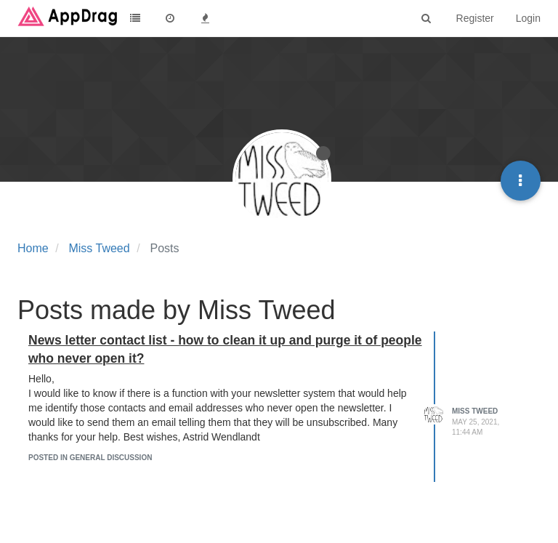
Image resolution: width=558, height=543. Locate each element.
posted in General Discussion (90, 458)
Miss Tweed (475, 411)
